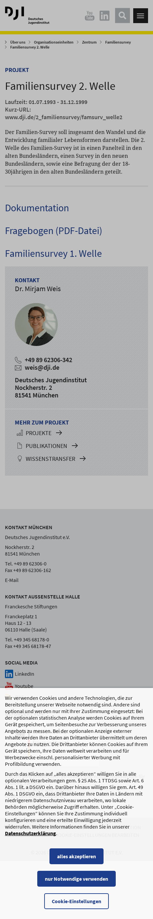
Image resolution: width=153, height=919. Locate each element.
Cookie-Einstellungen (76, 902)
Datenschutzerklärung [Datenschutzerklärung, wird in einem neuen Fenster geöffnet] (30, 834)
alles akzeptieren (76, 857)
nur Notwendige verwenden (76, 880)
